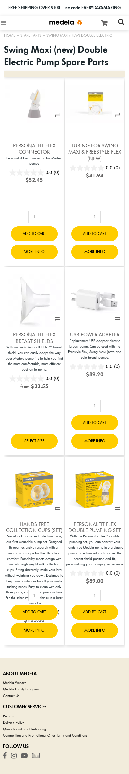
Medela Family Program (21, 689)
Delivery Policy (13, 722)
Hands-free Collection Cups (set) (34, 527)
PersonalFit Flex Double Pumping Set (94, 527)
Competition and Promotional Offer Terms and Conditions (45, 735)
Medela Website (14, 683)
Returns (8, 716)
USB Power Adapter (94, 335)
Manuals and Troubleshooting (24, 729)
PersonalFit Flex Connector (34, 149)
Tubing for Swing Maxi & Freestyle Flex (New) (94, 152)
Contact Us (11, 696)
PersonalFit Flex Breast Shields (34, 338)
